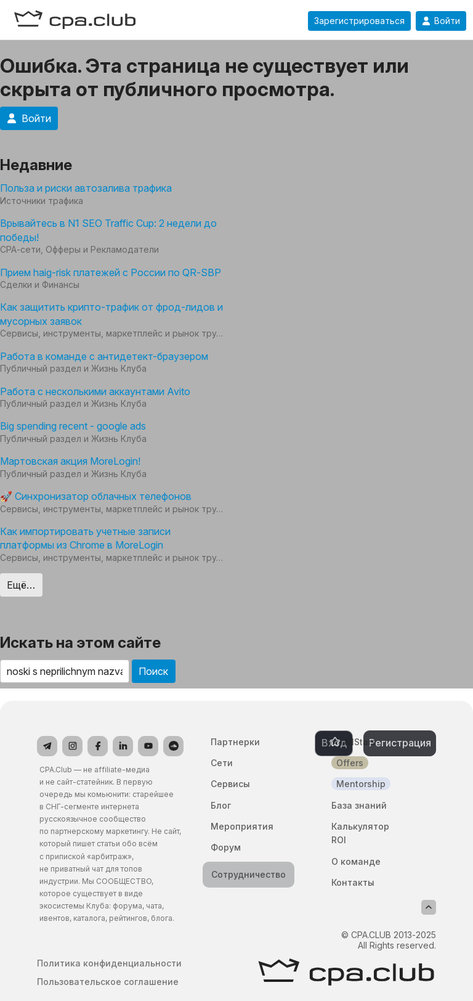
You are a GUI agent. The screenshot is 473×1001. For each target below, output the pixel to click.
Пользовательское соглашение (108, 982)
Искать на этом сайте (80, 643)
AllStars (360, 742)
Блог (221, 805)
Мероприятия (242, 826)
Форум (226, 847)
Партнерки (235, 742)
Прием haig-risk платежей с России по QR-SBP (110, 272)
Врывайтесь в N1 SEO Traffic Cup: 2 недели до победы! (108, 230)
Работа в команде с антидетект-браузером (104, 356)
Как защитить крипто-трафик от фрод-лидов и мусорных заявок (111, 314)
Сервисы (230, 783)
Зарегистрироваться (359, 21)
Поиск (153, 671)
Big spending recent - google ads (73, 426)
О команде (356, 861)
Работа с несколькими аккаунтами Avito (95, 391)
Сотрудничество (248, 874)
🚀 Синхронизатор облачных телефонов (96, 496)
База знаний (359, 805)
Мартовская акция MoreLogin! (70, 461)
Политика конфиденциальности (109, 963)
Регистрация (400, 743)
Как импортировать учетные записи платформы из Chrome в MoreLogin (85, 538)
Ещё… (21, 585)
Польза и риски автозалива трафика (86, 188)
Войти (441, 21)
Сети (222, 763)
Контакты (352, 882)
